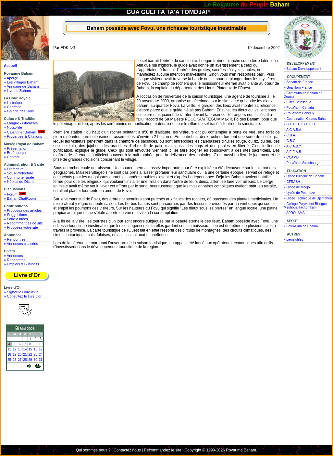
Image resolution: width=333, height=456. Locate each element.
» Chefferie (13, 107)
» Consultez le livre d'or (23, 296)
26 (14, 359)
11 (9, 349)
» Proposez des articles (23, 210)
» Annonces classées (21, 244)
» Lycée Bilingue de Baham (304, 176)
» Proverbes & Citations (23, 136)
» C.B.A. (290, 135)
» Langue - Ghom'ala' (21, 123)
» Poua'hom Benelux (299, 113)
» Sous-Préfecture (18, 173)
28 (25, 359)
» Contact (11, 157)
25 (9, 359)
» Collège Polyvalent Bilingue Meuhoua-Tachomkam (305, 205)
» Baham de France (298, 82)
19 (14, 354)
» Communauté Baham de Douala (303, 94)
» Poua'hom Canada (299, 107)
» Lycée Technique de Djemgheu (308, 198)
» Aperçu (11, 78)
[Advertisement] (27, 397)
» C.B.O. (290, 141)
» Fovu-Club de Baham (301, 226)
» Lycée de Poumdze (299, 193)
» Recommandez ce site (23, 223)
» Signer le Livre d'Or (21, 292)
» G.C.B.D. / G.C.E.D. (300, 124)
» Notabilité (13, 127)
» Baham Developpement (302, 68)
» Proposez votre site (21, 227)
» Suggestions (15, 215)
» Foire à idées (16, 219)
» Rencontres (15, 239)
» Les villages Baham (21, 82)
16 (35, 349)
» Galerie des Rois (19, 111)
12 (14, 349)
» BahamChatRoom (20, 198)
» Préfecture (14, 169)
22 (30, 354)
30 (35, 359)
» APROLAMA (294, 213)
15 (30, 349)
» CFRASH (292, 182)
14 (25, 349)
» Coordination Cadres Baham (306, 118)
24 (41, 354)
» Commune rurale (19, 177)
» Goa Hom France (298, 87)
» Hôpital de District (19, 182)
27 (19, 359)
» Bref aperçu (15, 153)
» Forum (16, 194)
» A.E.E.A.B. (293, 152)
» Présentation (15, 148)
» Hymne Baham (17, 91)
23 (35, 354)
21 (25, 354)
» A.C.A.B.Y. (293, 146)
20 (19, 354)
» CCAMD (291, 157)
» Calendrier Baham (25, 132)
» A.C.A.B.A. (293, 130)
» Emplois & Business (21, 264)
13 (19, 349)
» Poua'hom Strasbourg (301, 163)
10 (41, 344)
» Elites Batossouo (297, 102)
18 (9, 354)
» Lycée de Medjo (297, 187)
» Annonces (13, 256)
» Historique (13, 103)
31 (41, 359)
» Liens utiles (293, 239)
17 (41, 349)
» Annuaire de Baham (21, 86)
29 (30, 359)
